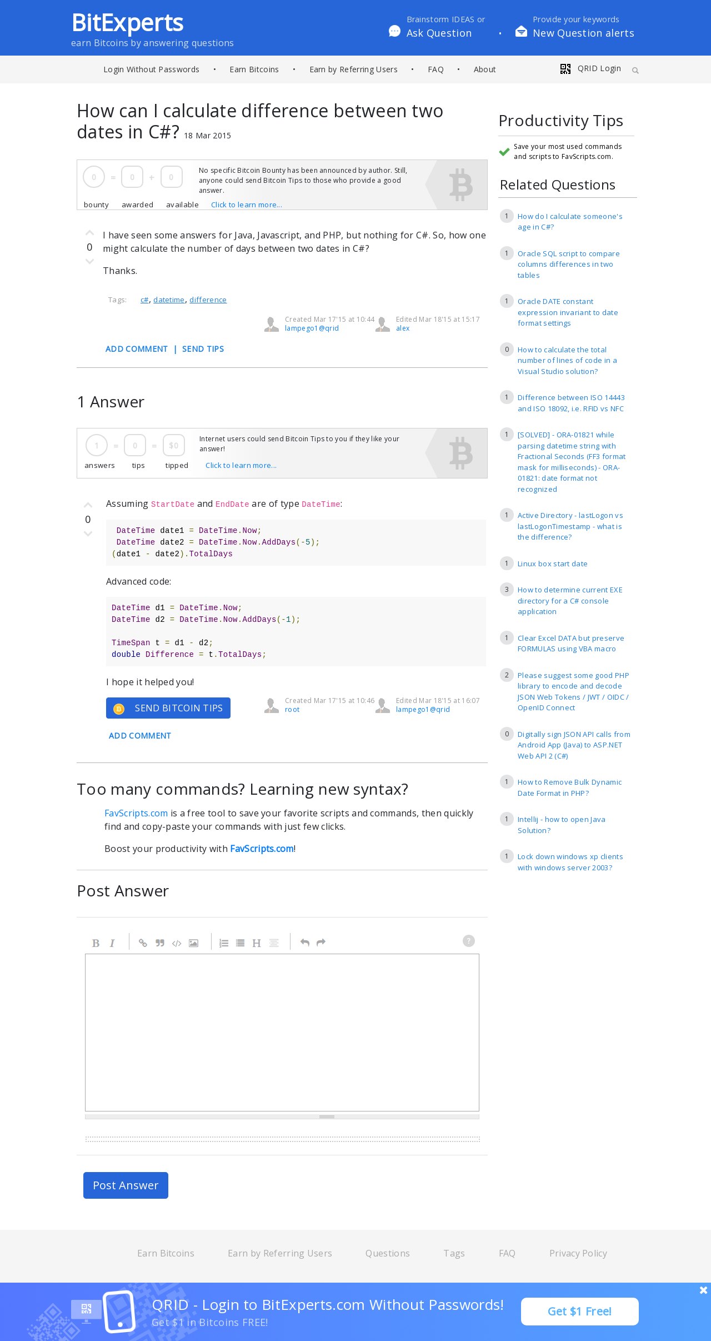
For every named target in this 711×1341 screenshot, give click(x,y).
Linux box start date (553, 564)
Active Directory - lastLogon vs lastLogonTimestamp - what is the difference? (570, 526)
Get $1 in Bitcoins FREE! (210, 1322)
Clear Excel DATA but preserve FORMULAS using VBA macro (571, 643)
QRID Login (590, 68)
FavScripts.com (136, 813)
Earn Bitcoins (254, 69)
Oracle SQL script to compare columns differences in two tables (569, 264)
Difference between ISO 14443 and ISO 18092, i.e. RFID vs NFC (571, 402)
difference (208, 300)
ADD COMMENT (137, 348)
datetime (169, 300)
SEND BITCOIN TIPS (168, 708)
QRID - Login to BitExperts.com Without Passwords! (328, 1304)
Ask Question (439, 32)
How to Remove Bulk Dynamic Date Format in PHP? (570, 787)
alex (402, 328)
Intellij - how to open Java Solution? (562, 824)
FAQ (436, 69)
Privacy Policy (578, 1253)
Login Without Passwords (151, 69)
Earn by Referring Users (353, 69)
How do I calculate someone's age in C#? (570, 221)
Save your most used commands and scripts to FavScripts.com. (568, 151)
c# (145, 300)
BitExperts (127, 22)
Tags (454, 1253)
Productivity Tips (560, 121)
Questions (387, 1253)
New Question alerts (583, 32)
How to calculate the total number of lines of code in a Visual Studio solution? (567, 360)
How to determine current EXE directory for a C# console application (570, 600)
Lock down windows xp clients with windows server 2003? (570, 862)
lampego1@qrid (312, 328)
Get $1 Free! (580, 1311)
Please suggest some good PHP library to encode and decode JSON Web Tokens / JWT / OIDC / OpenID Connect (573, 691)
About (485, 69)
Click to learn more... (246, 205)
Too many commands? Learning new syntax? (242, 788)
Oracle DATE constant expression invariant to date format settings (568, 312)
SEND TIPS (203, 348)
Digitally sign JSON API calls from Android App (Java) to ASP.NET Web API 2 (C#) (574, 745)
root (292, 709)
